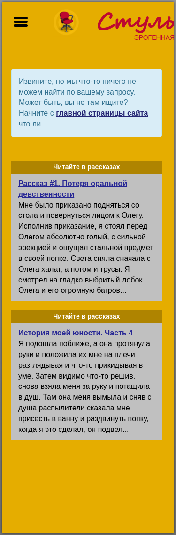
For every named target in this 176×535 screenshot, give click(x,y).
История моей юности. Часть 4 (75, 333)
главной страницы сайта (102, 113)
